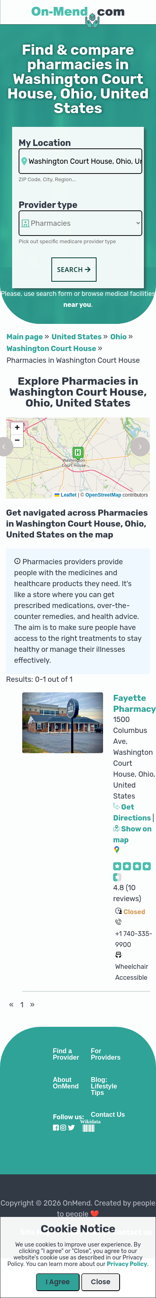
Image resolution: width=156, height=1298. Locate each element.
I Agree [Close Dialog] (58, 1282)
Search (74, 269)
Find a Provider (66, 1054)
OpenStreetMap (103, 495)
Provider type (48, 205)
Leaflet (65, 495)
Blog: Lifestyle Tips (104, 1086)
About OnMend (66, 1083)
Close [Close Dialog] (100, 1282)
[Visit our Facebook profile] (56, 1128)
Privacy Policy (127, 1264)
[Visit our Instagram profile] (63, 1128)
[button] (78, 453)
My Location (45, 143)
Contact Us (108, 1115)
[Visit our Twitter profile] (71, 1128)
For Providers (106, 1054)
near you (77, 304)
